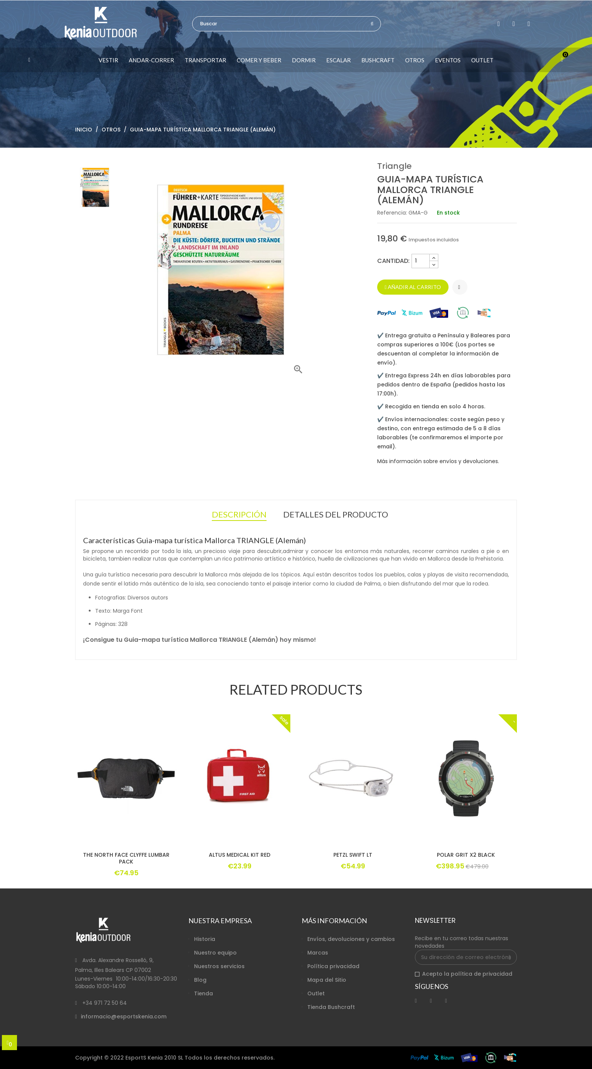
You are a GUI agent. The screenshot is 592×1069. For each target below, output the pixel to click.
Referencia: (392, 212)
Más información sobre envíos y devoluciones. (438, 461)
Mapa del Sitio (326, 980)
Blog (200, 980)
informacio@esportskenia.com (123, 1016)
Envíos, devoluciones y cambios (351, 939)
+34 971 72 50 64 (104, 1003)
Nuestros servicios (219, 966)
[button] (40, 60)
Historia (204, 939)
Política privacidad (333, 966)
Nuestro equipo (215, 952)
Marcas (317, 952)
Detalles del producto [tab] (335, 514)
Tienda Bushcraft (331, 1007)
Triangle (394, 166)
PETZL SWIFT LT (352, 855)
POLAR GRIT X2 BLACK (466, 855)
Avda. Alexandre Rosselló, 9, (118, 960)
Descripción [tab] (239, 515)
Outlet (316, 993)
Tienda (203, 993)
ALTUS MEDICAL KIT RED (239, 855)
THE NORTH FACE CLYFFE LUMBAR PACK (126, 858)
